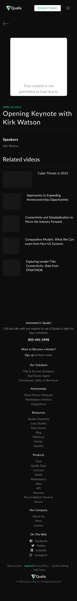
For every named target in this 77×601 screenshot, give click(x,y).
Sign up (29, 355)
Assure (38, 501)
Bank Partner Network (38, 395)
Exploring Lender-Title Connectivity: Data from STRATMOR (42, 266)
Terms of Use (14, 566)
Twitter (38, 545)
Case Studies (39, 423)
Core (38, 461)
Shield (38, 474)
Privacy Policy (36, 566)
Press (38, 521)
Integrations (38, 404)
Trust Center (38, 428)
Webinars (39, 437)
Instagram (38, 555)
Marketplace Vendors (38, 399)
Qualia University (38, 419)
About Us (39, 516)
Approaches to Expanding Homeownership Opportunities (48, 197)
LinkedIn (39, 550)
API (38, 488)
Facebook (38, 541)
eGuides (38, 446)
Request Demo (47, 8)
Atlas (39, 483)
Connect (38, 470)
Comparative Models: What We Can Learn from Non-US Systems (49, 241)
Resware (38, 492)
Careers (38, 525)
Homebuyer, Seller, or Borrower (38, 380)
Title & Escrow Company (38, 371)
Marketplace (38, 479)
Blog (38, 432)
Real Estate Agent (39, 376)
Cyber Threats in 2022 (53, 173)
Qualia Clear (38, 465)
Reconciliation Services (38, 497)
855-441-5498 (38, 339)
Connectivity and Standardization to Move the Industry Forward (49, 219)
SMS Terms (39, 570)
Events (38, 441)
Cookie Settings (60, 566)
